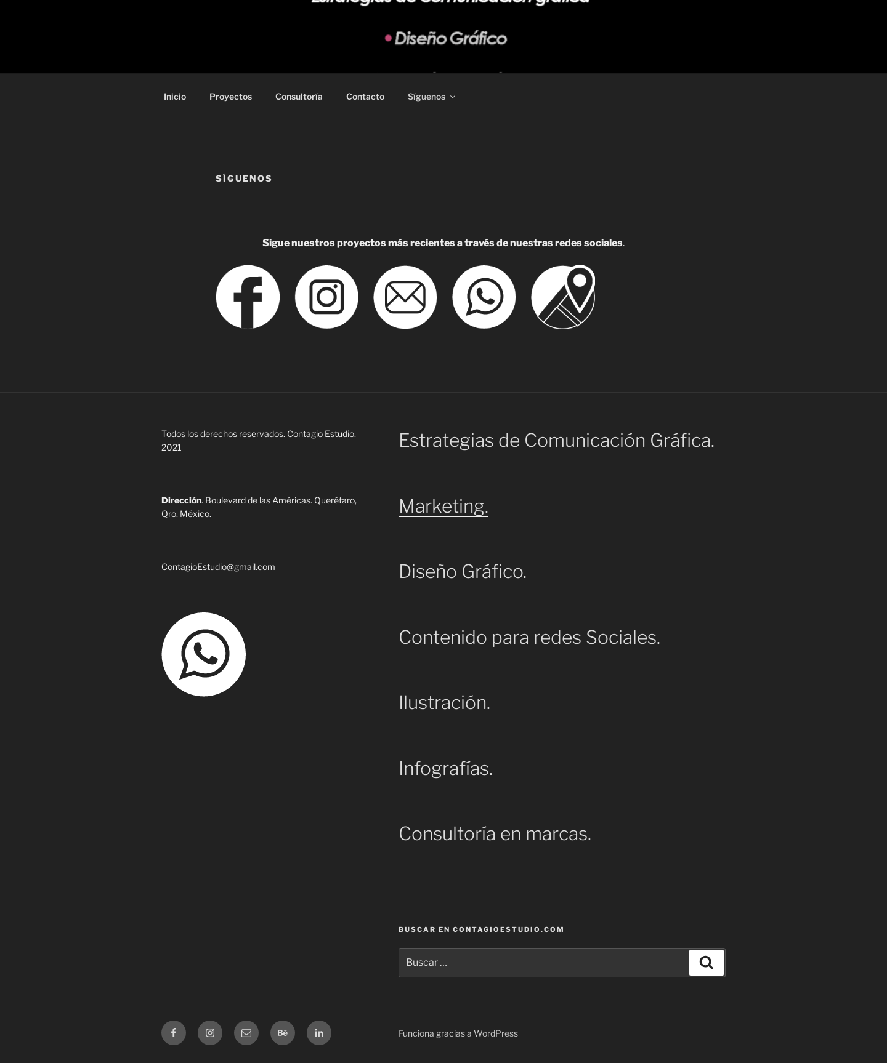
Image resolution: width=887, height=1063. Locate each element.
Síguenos (432, 96)
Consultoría (299, 96)
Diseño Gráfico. (463, 571)
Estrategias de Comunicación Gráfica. (557, 440)
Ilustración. (444, 702)
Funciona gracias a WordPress (458, 1033)
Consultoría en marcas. (495, 833)
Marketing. (443, 506)
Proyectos (230, 96)
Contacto (365, 96)
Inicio (175, 96)
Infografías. (446, 768)
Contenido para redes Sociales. (529, 637)
